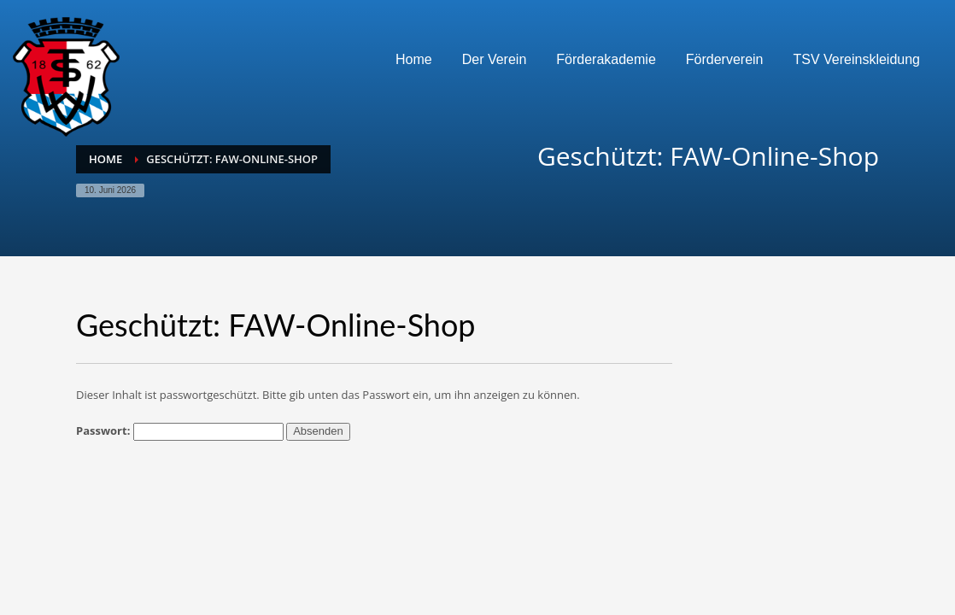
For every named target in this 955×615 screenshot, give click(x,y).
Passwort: (180, 432)
